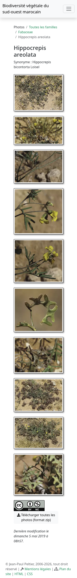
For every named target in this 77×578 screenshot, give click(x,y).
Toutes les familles (43, 27)
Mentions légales (38, 569)
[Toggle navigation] (69, 9)
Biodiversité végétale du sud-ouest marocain (25, 9)
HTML (18, 574)
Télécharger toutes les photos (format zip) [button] (36, 517)
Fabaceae (25, 32)
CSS (30, 574)
